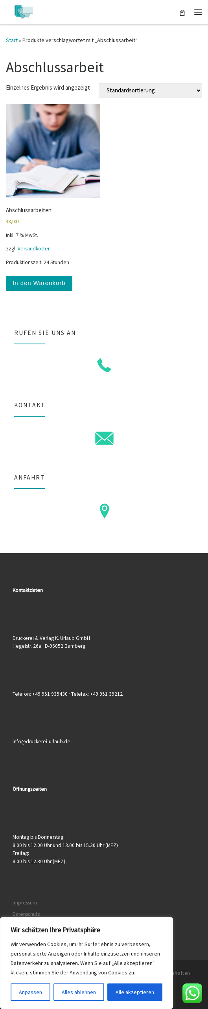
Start (12, 40)
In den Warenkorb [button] (39, 282)
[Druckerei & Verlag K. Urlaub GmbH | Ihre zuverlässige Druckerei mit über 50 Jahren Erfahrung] (23, 11)
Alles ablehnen (79, 992)
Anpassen (30, 992)
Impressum (25, 902)
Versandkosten (34, 248)
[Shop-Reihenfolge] (150, 90)
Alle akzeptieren (135, 992)
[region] (86, 963)
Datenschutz (26, 914)
